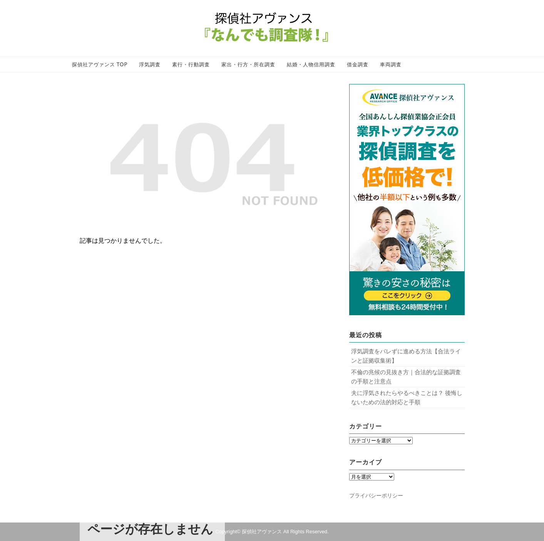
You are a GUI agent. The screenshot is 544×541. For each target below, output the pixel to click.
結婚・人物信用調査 (311, 64)
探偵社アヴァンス (262, 531)
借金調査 (357, 64)
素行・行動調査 (191, 64)
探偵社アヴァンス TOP (100, 64)
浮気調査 (150, 64)
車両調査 (391, 64)
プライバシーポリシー (376, 495)
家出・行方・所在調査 (248, 64)
